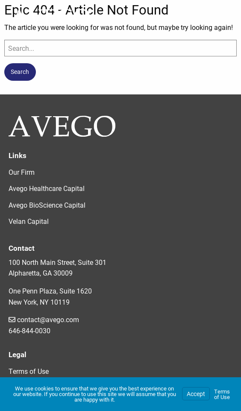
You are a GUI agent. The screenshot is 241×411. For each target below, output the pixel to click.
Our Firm (22, 171)
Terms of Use (29, 371)
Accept (196, 394)
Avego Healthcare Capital (47, 188)
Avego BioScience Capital (47, 204)
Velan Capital (29, 221)
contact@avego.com (44, 319)
